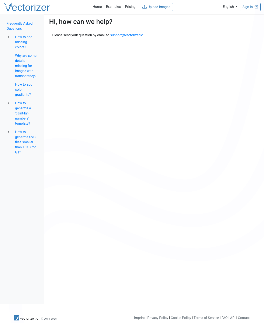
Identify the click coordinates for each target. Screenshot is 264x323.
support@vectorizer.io (126, 35)
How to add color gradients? (23, 89)
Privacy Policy (157, 318)
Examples (113, 7)
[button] (230, 7)
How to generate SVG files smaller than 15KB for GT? (25, 142)
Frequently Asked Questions (19, 26)
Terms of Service (206, 318)
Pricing (130, 7)
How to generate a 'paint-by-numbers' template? (23, 113)
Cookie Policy (181, 318)
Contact (244, 318)
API (232, 318)
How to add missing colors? (23, 42)
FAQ (225, 318)
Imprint (139, 318)
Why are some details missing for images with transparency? (26, 66)
